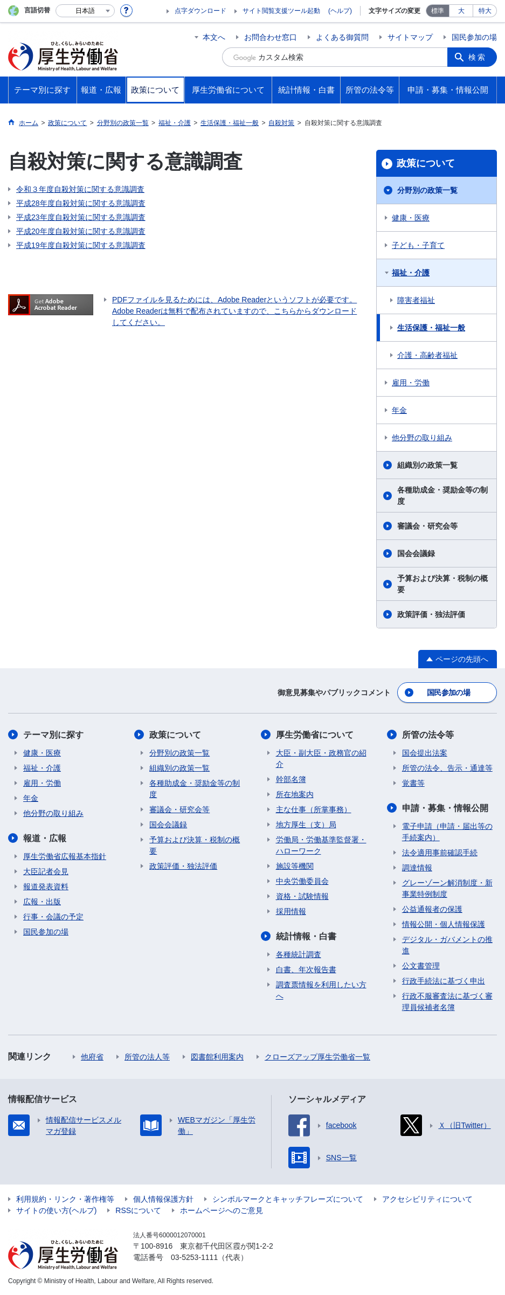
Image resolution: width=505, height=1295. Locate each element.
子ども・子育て (418, 245)
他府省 (92, 1056)
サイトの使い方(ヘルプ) (56, 1210)
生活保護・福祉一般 (431, 327)
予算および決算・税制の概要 (442, 584)
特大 (485, 11)
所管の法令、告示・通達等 (447, 768)
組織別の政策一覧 (427, 465)
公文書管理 (421, 965)
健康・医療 (411, 217)
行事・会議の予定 (53, 916)
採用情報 (291, 911)
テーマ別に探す (53, 734)
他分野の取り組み (422, 437)
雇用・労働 (411, 382)
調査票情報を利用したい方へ (321, 990)
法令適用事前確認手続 (440, 852)
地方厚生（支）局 (306, 824)
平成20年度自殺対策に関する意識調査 (81, 231)
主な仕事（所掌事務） (313, 809)
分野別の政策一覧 (427, 190)
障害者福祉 (416, 300)
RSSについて (138, 1210)
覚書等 (413, 783)
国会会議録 (416, 553)
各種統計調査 (298, 954)
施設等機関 (295, 866)
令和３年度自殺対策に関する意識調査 (80, 189)
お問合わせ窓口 (270, 37)
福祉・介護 (411, 272)
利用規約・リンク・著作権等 (65, 1199)
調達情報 (417, 867)
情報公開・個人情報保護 (443, 924)
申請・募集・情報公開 (445, 808)
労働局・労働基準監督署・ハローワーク (321, 845)
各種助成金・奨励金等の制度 (442, 495)
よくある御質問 (342, 37)
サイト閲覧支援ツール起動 (281, 11)
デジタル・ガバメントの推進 (447, 945)
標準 (437, 11)
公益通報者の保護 (432, 909)
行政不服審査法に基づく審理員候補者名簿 (447, 1002)
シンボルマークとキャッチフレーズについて (287, 1199)
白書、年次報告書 (306, 969)
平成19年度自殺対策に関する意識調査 (81, 245)
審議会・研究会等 (427, 526)
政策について (426, 163)
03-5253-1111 (194, 1257)
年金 (399, 410)
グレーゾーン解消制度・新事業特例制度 (447, 888)
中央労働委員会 (302, 881)
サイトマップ (410, 37)
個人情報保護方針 (163, 1199)
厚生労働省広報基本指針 (64, 856)
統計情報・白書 (306, 936)
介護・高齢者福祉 (427, 355)
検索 (477, 57)
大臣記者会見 (45, 871)
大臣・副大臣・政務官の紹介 (321, 758)
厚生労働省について (315, 734)
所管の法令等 (428, 734)
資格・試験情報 (302, 896)
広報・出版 (42, 901)
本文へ (214, 37)
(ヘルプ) (340, 11)
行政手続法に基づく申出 (443, 981)
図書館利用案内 (217, 1056)
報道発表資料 (45, 886)
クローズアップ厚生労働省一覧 (317, 1056)
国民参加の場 (474, 37)
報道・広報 (44, 838)
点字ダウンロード (200, 11)
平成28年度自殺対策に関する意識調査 (81, 203)
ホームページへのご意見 (221, 1210)
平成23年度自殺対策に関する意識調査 (81, 217)
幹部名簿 (291, 779)
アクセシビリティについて (427, 1199)
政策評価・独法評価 (431, 614)
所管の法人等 (147, 1056)
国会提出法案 (424, 753)
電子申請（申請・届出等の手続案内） (447, 832)
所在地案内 (295, 794)
